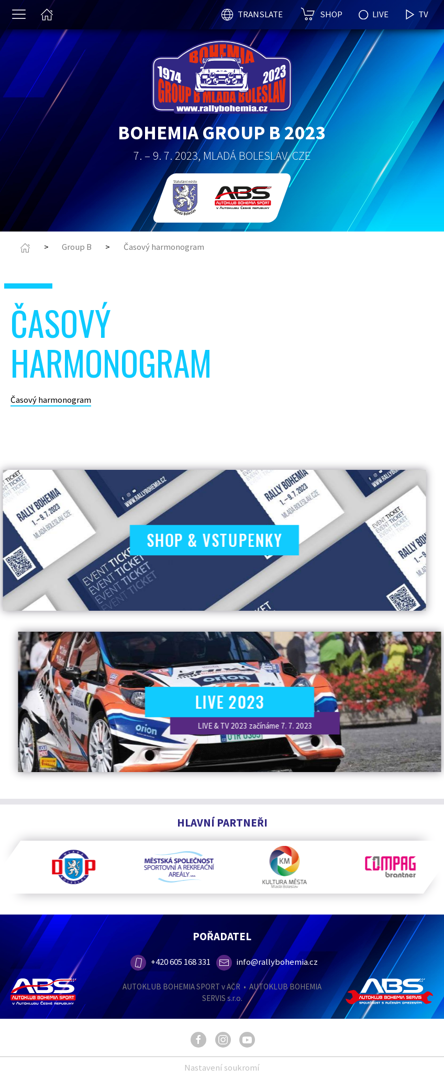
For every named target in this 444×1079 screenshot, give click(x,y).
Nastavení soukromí (222, 1067)
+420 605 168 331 (169, 961)
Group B (77, 246)
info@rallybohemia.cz (267, 961)
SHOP (331, 14)
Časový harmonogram (164, 246)
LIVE (374, 14)
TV (416, 14)
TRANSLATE (260, 14)
